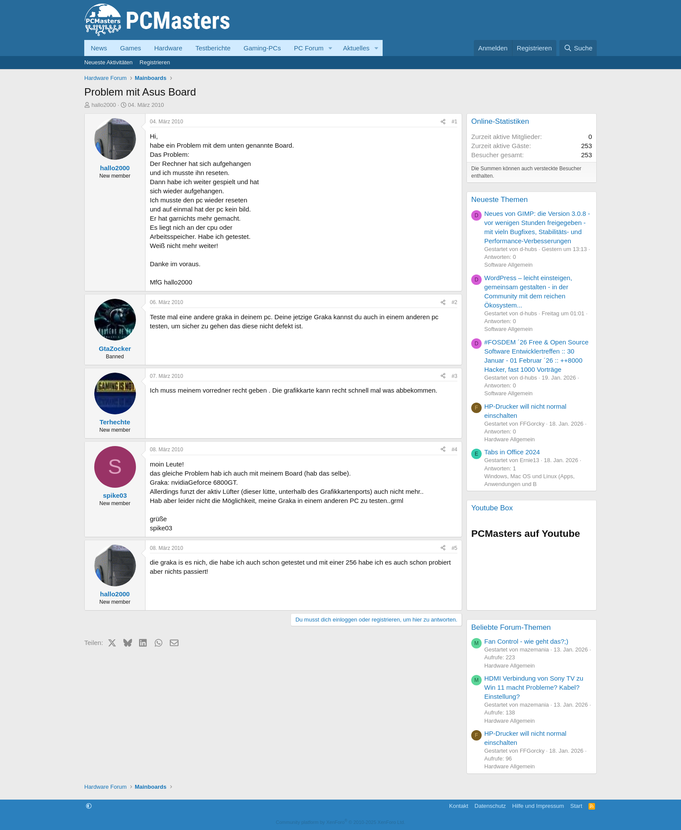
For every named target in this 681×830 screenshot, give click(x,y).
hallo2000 (104, 105)
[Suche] (578, 48)
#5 (454, 548)
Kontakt (458, 806)
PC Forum (309, 48)
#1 (454, 122)
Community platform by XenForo (340, 822)
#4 (454, 449)
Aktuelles (356, 48)
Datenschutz (490, 806)
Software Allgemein (508, 264)
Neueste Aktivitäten (108, 62)
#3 (454, 376)
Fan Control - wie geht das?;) (526, 641)
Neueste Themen (499, 199)
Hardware (168, 48)
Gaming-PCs (262, 48)
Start (576, 806)
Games (130, 48)
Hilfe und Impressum (538, 806)
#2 (454, 302)
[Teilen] (443, 122)
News (99, 48)
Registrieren (154, 62)
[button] (330, 48)
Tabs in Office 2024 (512, 452)
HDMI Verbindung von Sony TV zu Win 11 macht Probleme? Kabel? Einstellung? (533, 687)
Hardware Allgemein (509, 439)
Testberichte (213, 48)
